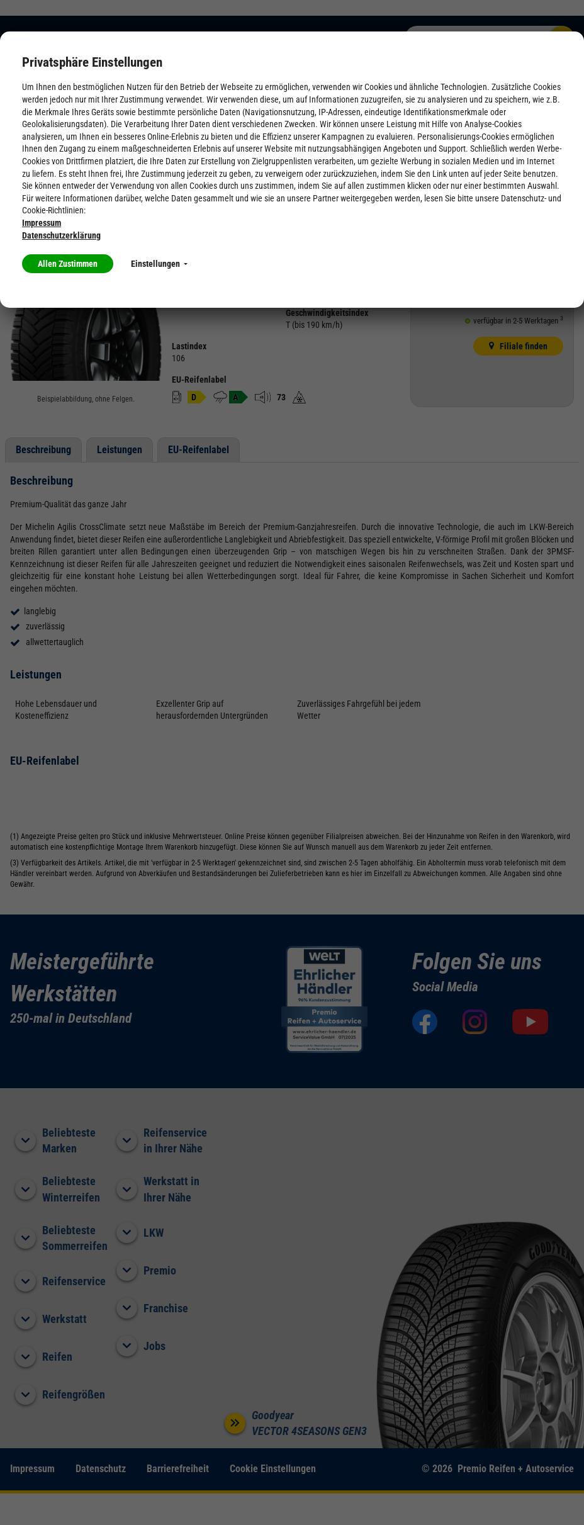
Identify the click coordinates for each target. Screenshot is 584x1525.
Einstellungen (159, 264)
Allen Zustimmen (68, 264)
